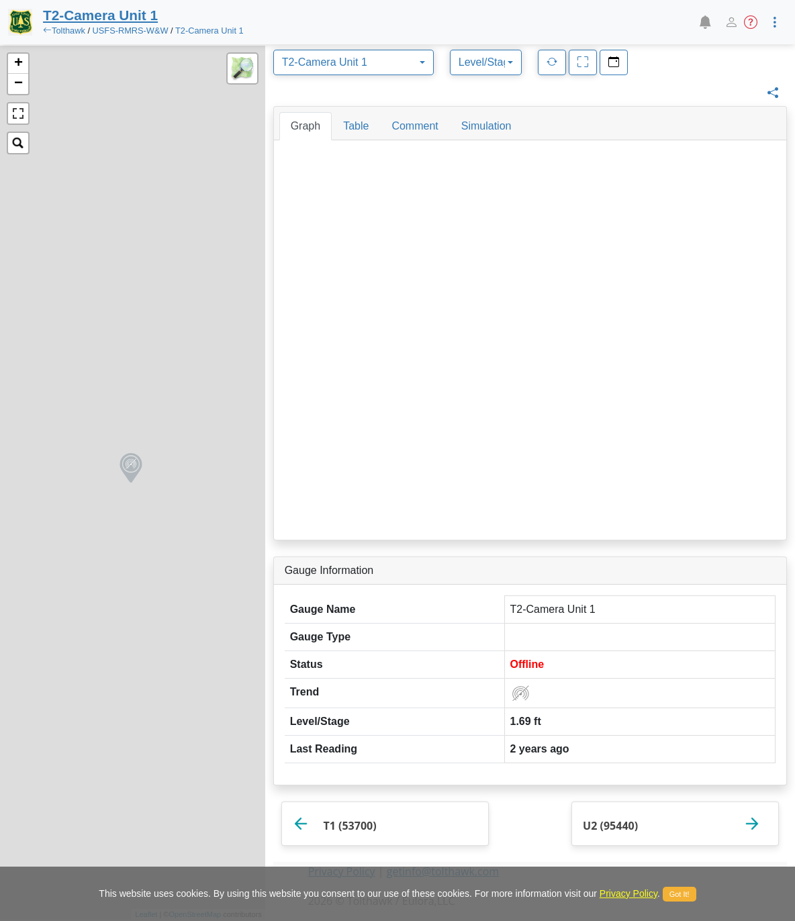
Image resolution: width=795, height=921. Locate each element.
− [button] (18, 84)
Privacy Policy (628, 893)
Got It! (679, 894)
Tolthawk (68, 31)
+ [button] (18, 64)
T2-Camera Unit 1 (209, 31)
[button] (704, 22)
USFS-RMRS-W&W (132, 31)
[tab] (305, 126)
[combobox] (353, 62)
